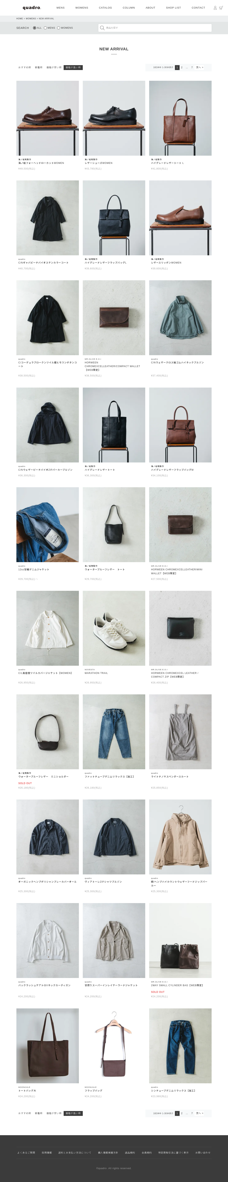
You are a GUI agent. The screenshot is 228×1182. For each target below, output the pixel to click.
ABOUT (150, 7)
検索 (102, 28)
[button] (199, 67)
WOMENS (81, 7)
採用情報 (47, 1152)
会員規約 (147, 1152)
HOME (19, 19)
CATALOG (105, 7)
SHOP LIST (173, 7)
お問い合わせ (203, 1152)
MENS (61, 7)
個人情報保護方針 (108, 1152)
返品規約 (130, 1152)
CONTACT (198, 7)
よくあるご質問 (26, 1152)
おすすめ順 (24, 67)
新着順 (39, 67)
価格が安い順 (54, 67)
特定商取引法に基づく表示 (173, 1152)
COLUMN (129, 7)
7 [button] (192, 67)
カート (221, 8)
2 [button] (182, 67)
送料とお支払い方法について (74, 1152)
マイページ (215, 8)
